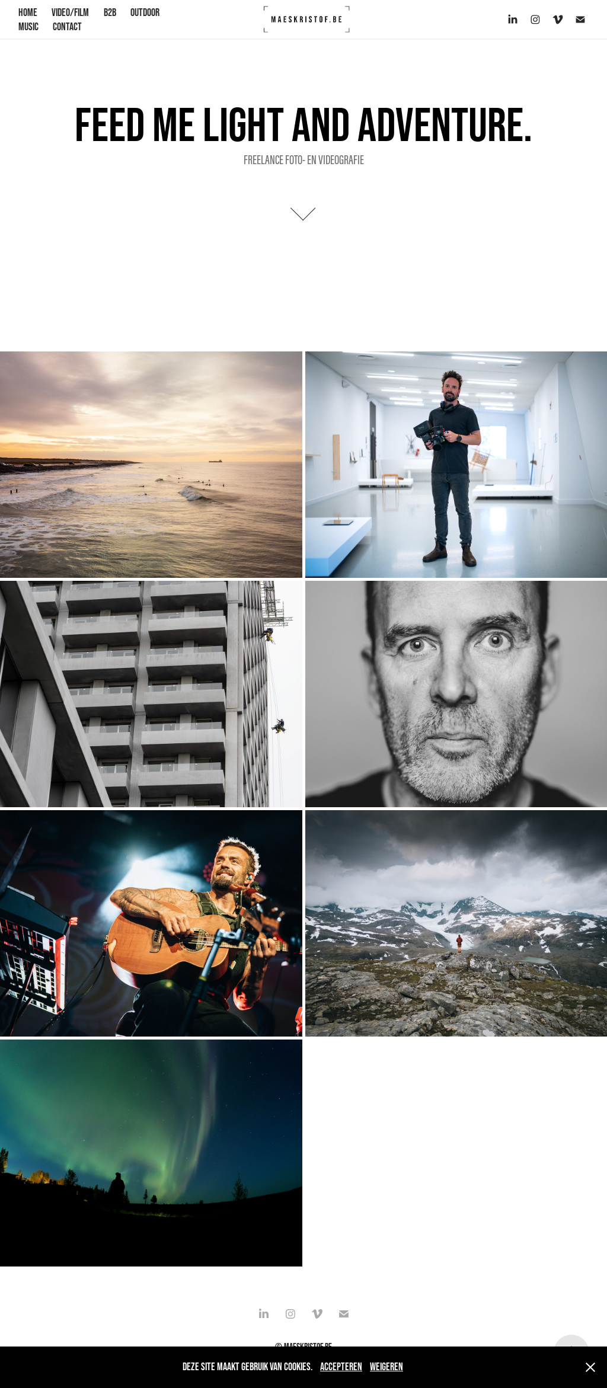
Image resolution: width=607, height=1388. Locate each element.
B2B (110, 12)
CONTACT (67, 27)
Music (28, 27)
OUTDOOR (144, 12)
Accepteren (341, 1367)
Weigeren (386, 1367)
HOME (27, 12)
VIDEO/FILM (70, 12)
